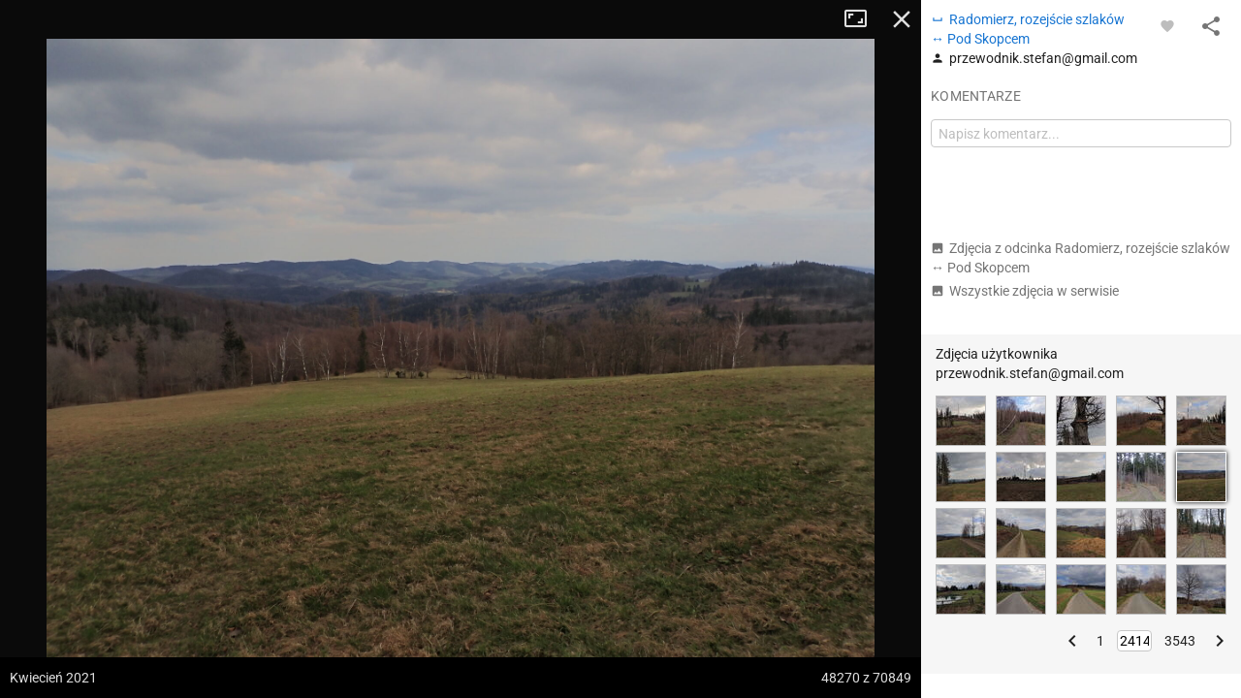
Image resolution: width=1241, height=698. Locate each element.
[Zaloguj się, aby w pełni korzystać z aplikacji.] (1167, 25)
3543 (1179, 641)
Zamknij (901, 19)
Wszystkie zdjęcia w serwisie (1025, 291)
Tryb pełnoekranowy (862, 19)
